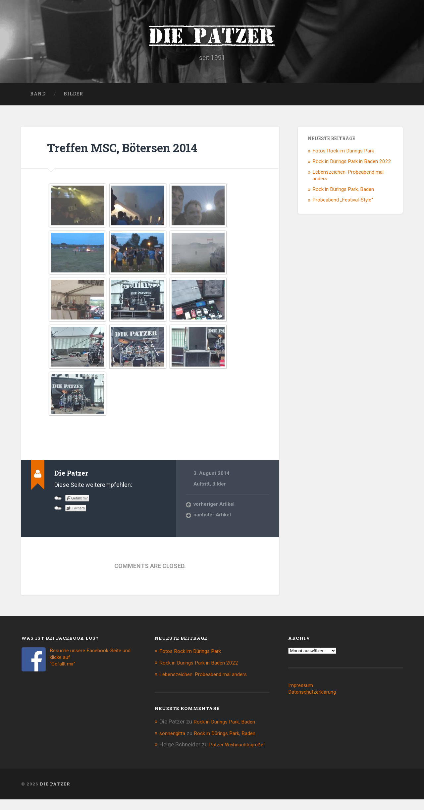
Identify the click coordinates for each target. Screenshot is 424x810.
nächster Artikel (212, 519)
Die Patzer (212, 36)
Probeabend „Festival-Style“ (342, 204)
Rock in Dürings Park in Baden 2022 (351, 166)
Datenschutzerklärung (315, 696)
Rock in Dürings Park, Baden (343, 194)
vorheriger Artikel (214, 509)
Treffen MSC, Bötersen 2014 (135, 151)
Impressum (302, 689)
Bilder (73, 98)
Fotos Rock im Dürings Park (343, 155)
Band (38, 98)
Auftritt (201, 488)
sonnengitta (174, 736)
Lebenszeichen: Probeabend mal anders (208, 678)
